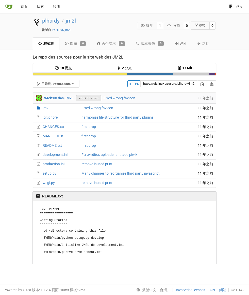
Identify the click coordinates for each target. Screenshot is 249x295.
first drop (88, 127)
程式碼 (46, 44)
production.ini (53, 164)
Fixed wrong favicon (119, 98)
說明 (56, 7)
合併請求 (110, 43)
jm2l (71, 21)
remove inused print (96, 164)
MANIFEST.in (53, 136)
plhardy (51, 21)
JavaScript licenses (190, 290)
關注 (146, 26)
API (212, 290)
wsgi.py (49, 183)
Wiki (180, 44)
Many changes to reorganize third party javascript (120, 173)
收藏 (173, 26)
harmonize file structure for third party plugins (117, 117)
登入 (236, 7)
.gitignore (50, 117)
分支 (124, 68)
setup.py (49, 173)
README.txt (52, 145)
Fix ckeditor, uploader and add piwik (109, 155)
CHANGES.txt (53, 127)
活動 (203, 44)
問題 (75, 43)
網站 (222, 290)
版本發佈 (150, 43)
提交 (63, 68)
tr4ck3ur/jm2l (61, 30)
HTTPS (134, 84)
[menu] (152, 290)
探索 (40, 7)
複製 (200, 25)
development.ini (55, 155)
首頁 (24, 7)
